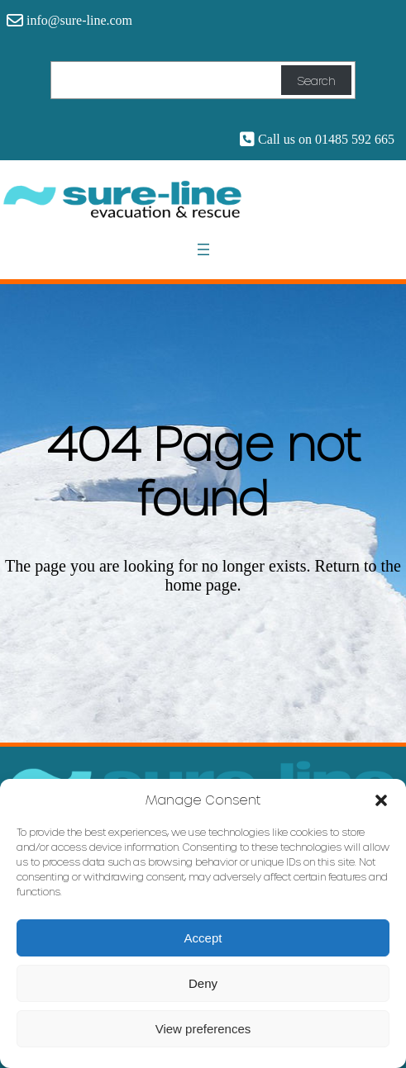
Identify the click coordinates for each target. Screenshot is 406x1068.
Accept (203, 938)
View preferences (203, 1029)
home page (200, 585)
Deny (203, 983)
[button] (381, 799)
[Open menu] (203, 249)
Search (316, 80)
